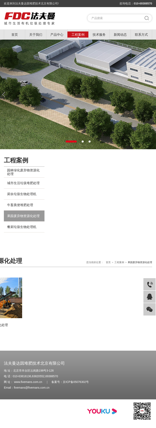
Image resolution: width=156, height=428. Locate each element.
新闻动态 (120, 34)
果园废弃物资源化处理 (23, 216)
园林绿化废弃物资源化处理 (23, 172)
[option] (78, 94)
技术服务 (99, 34)
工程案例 (78, 34)
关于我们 (35, 34)
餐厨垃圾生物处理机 (21, 227)
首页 (14, 34)
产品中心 (56, 34)
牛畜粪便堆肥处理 (20, 205)
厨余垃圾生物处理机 (21, 194)
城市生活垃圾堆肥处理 (23, 183)
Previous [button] (3, 94)
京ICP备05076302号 (76, 382)
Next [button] (152, 94)
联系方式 (141, 34)
